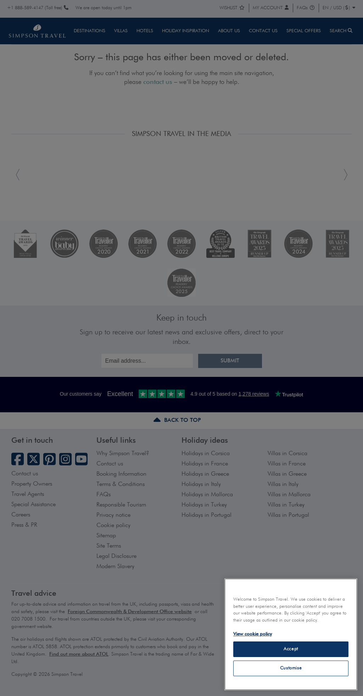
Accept (291, 649)
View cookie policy (252, 634)
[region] (290, 634)
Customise (291, 668)
